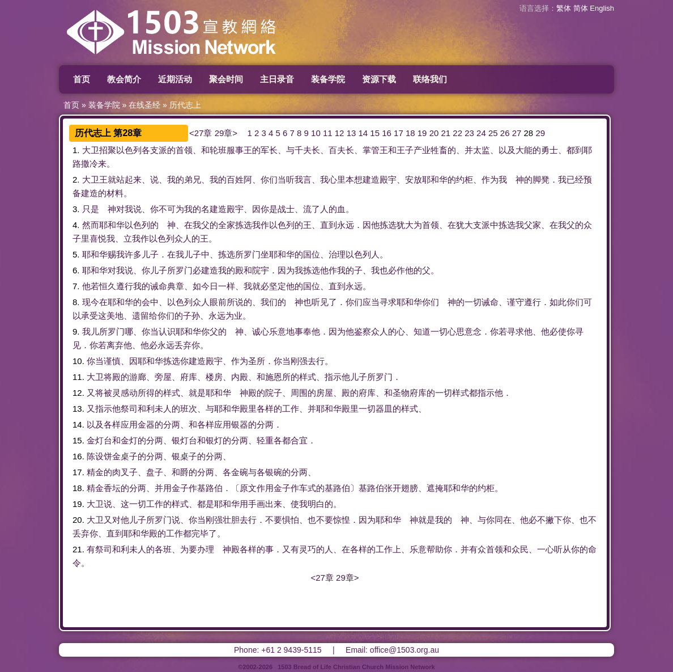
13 (351, 133)
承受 (89, 315)
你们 (269, 179)
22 (457, 133)
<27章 (200, 133)
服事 (235, 150)
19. (78, 504)
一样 (226, 286)
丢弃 (182, 345)
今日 (209, 286)
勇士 (549, 150)
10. (78, 361)
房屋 (324, 393)
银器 (239, 424)
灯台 (103, 440)
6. (76, 270)
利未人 (159, 408)
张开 (392, 488)
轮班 (218, 150)
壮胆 (231, 520)
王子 (405, 150)
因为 (286, 270)
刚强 (299, 361)
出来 (273, 504)
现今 (90, 302)
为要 (188, 549)
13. (78, 408)
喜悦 (98, 238)
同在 (503, 520)
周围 (299, 393)
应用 (129, 424)
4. (76, 225)
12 (339, 133)
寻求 (388, 302)
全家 (226, 225)
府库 (188, 377)
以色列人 (363, 254)
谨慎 (112, 361)
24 (481, 133)
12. (78, 393)
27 (517, 133)
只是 (90, 209)
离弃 (115, 345)
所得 (146, 393)
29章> (226, 133)
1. (76, 150)
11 (328, 133)
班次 (188, 408)
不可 (167, 209)
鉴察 (362, 331)
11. (78, 377)
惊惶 (341, 520)
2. (76, 179)
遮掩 (435, 488)
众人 (182, 238)
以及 (507, 150)
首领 (184, 150)
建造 (371, 179)
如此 (558, 302)
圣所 (256, 361)
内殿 (239, 377)
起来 (133, 179)
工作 (290, 408)
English (602, 8)
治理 (337, 254)
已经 (574, 179)
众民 (520, 549)
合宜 (299, 440)
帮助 (435, 549)
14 (363, 133)
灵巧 (307, 549)
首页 (81, 79)
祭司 (129, 408)
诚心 (260, 331)
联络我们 (430, 79)
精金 (95, 472)
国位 (311, 254)
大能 (524, 150)
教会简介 (124, 79)
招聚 (107, 150)
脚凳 (541, 179)
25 (493, 133)
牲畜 (439, 150)
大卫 (90, 150)
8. (76, 302)
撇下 (554, 520)
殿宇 (388, 179)
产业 (422, 150)
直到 (328, 225)
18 (410, 133)
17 (398, 133)
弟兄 (192, 179)
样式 (307, 377)
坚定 (277, 286)
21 (446, 133)
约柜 (464, 179)
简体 (580, 8)
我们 (269, 302)
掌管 (371, 150)
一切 (473, 302)
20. (78, 520)
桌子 (129, 456)
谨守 (515, 302)
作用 (265, 488)
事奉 (303, 331)
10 (316, 133)
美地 (115, 315)
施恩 (273, 377)
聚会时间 (226, 79)
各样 (265, 408)
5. (76, 254)
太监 (481, 150)
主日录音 (277, 79)
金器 (146, 424)
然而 (90, 225)
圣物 (401, 393)
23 (469, 133)
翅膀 (409, 488)
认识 (167, 331)
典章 (175, 286)
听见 (320, 302)
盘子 (154, 472)
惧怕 (290, 520)
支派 (158, 150)
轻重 (265, 440)
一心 (545, 549)
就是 (197, 393)
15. (78, 440)
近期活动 (175, 79)
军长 (269, 150)
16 (386, 133)
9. (76, 331)
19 (422, 133)
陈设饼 (99, 456)
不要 (273, 520)
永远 (345, 225)
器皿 (384, 408)
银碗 (273, 472)
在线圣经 (144, 104)
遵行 (124, 286)
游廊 (137, 377)
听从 (562, 549)
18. (78, 488)
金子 (180, 488)
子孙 (191, 315)
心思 (456, 331)
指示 (333, 377)
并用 (163, 488)
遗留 (140, 315)
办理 (205, 549)
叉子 (129, 472)
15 (375, 133)
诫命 (158, 286)
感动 (129, 393)
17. (78, 472)
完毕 (199, 533)
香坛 (112, 488)
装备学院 (328, 79)
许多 (133, 254)
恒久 (107, 286)
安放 (413, 179)
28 (529, 133)
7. (76, 286)
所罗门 (248, 254)
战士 (286, 209)
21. (78, 549)
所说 (235, 302)
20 (434, 133)
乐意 (277, 331)
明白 (316, 504)
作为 (490, 179)
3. (76, 209)
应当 (371, 302)
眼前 (218, 302)
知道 (422, 331)
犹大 (405, 225)
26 (505, 133)
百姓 (235, 179)
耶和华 (435, 179)
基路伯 (210, 488)
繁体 (563, 8)
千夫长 (307, 150)
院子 (273, 393)
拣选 (243, 225)
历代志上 (185, 104)
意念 (473, 331)
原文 (248, 488)
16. (78, 456)
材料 (115, 193)
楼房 (214, 377)
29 (540, 133)
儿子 (150, 254)
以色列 (129, 150)
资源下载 (379, 79)
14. (78, 424)
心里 (337, 179)
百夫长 (341, 150)
